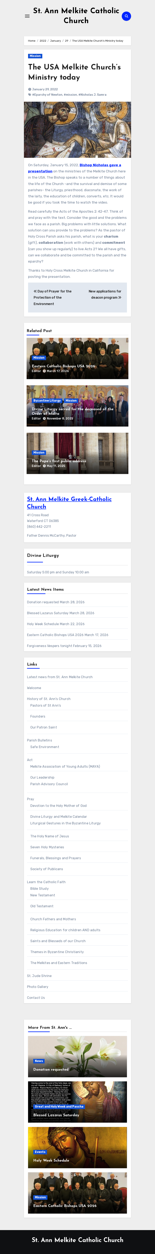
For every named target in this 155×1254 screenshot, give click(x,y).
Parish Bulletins (39, 740)
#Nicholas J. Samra (92, 95)
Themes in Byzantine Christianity (57, 952)
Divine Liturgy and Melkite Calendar (58, 817)
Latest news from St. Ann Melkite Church (60, 677)
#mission (70, 95)
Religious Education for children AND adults (65, 930)
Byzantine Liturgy (47, 400)
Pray (30, 799)
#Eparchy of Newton (47, 95)
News (39, 1061)
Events (40, 1152)
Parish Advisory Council (49, 784)
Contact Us (36, 998)
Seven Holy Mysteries (47, 847)
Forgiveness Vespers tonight (49, 646)
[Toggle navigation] (27, 16)
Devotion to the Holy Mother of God (58, 806)
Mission (35, 56)
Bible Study (39, 889)
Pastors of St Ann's (45, 705)
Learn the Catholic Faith (46, 882)
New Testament (42, 895)
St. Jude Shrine (39, 976)
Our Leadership (42, 777)
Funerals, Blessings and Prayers (55, 858)
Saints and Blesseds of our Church (58, 941)
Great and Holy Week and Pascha (59, 1106)
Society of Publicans (46, 869)
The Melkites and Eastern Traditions (58, 963)
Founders (37, 716)
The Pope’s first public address (59, 461)
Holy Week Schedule (43, 624)
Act (30, 760)
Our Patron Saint (43, 727)
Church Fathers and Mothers (53, 919)
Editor (36, 371)
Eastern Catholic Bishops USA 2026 (63, 366)
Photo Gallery (38, 987)
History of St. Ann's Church (49, 699)
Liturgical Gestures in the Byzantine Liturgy (65, 823)
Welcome (34, 688)
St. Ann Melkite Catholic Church (77, 1240)
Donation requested (43, 602)
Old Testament (42, 906)
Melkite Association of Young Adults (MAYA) (65, 766)
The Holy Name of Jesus (49, 836)
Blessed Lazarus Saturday (48, 613)
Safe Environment (44, 747)
